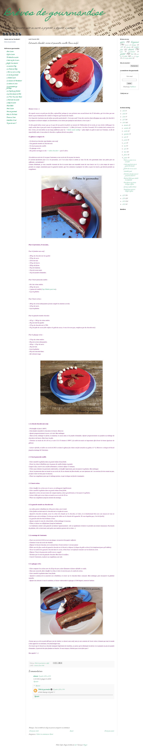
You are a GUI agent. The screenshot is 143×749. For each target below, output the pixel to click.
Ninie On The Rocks (11, 115)
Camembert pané (128, 171)
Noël (43, 666)
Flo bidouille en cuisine (12, 58)
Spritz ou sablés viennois (130, 187)
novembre (126, 128)
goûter (122, 54)
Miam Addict (9, 106)
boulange (134, 45)
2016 (123, 123)
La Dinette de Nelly (11, 69)
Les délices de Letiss (11, 84)
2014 (123, 199)
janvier (126, 158)
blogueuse (135, 42)
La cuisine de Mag (11, 66)
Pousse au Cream (10, 118)
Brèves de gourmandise (54, 13)
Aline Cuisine (9, 52)
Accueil (71, 731)
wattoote (35, 676)
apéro (122, 42)
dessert (39, 666)
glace (121, 52)
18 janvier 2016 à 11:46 (59, 690)
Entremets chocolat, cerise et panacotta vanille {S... (131, 175)
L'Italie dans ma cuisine (12, 100)
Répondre (35, 682)
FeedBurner (133, 87)
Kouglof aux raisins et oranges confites (129, 190)
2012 (123, 204)
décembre (126, 125)
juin (125, 143)
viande (123, 58)
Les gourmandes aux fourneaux (11, 87)
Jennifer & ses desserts (12, 63)
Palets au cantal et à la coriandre (130, 161)
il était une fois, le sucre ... (13, 60)
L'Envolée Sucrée (10, 78)
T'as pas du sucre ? (11, 123)
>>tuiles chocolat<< (53, 150)
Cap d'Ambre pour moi (49, 289)
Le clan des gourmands (12, 75)
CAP (121, 47)
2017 (123, 120)
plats (125, 56)
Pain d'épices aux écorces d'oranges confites (130, 183)
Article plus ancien (109, 731)
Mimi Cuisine (10, 109)
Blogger (85, 745)
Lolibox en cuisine (11, 103)
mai (125, 146)
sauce (132, 56)
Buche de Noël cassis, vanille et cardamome (131, 179)
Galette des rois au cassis (130, 169)
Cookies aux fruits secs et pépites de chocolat (130, 165)
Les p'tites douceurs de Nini (13, 94)
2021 (123, 111)
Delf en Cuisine (10, 55)
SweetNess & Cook (11, 120)
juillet (125, 140)
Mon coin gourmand (11, 112)
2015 (123, 196)
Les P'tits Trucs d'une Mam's (14, 97)
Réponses (37, 686)
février (125, 155)
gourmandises (131, 52)
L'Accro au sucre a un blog (13, 72)
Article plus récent (34, 731)
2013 (123, 201)
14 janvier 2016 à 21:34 (45, 676)
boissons (127, 45)
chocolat (36, 666)
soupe (137, 57)
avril (125, 149)
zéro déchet (129, 58)
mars (125, 152)
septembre (126, 134)
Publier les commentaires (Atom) (44, 734)
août (125, 137)
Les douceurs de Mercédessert (14, 81)
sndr (75, 745)
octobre (126, 131)
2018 (123, 117)
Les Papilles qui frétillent (13, 91)
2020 (124, 114)
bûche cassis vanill (73, 130)
